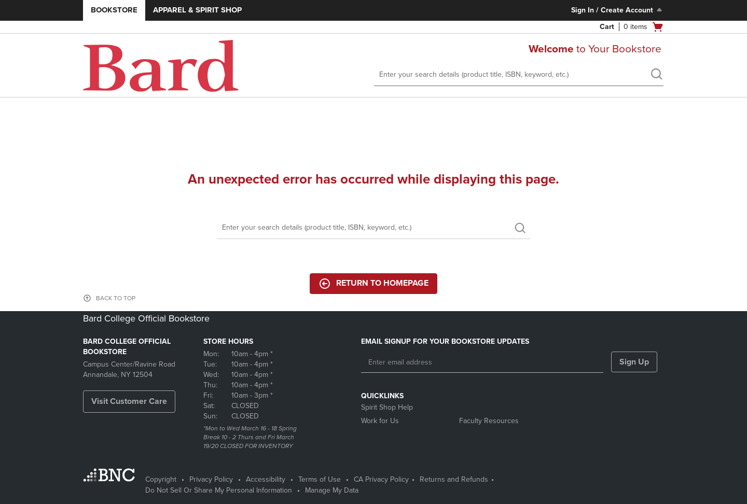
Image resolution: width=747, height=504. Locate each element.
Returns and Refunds (454, 479)
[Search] (373, 228)
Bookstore (114, 10)
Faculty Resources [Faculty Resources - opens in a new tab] (489, 420)
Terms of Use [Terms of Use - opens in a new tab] (319, 479)
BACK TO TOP (115, 298)
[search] (656, 75)
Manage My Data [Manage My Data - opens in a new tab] (331, 490)
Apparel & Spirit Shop (197, 10)
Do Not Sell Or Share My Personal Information (218, 490)
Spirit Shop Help (387, 407)
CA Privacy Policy (381, 479)
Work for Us (380, 420)
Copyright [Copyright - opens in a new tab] (160, 479)
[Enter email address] (482, 362)
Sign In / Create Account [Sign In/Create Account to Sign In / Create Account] (617, 10)
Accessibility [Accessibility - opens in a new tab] (265, 479)
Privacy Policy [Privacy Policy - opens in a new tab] (211, 479)
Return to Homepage (373, 283)
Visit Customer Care (129, 401)
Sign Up (634, 362)
